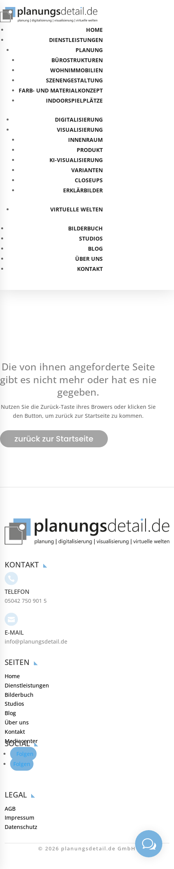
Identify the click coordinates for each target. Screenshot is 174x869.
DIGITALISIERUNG (79, 119)
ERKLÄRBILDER (83, 190)
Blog (10, 693)
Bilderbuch (19, 675)
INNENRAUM (85, 139)
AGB (10, 789)
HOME (94, 29)
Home (12, 656)
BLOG (95, 248)
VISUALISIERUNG (80, 129)
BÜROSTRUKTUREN (77, 60)
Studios (14, 684)
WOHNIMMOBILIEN (76, 70)
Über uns (17, 703)
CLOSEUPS (89, 180)
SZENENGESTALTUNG (74, 80)
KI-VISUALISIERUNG (76, 160)
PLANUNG (89, 50)
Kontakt (15, 712)
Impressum (19, 798)
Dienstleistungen (27, 666)
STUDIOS (91, 238)
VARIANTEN (87, 170)
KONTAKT (90, 268)
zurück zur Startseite (53, 438)
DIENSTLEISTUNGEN (76, 40)
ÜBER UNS (89, 258)
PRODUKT (90, 150)
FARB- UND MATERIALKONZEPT (61, 90)
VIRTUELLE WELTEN (76, 209)
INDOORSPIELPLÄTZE (74, 100)
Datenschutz (21, 807)
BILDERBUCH (85, 228)
